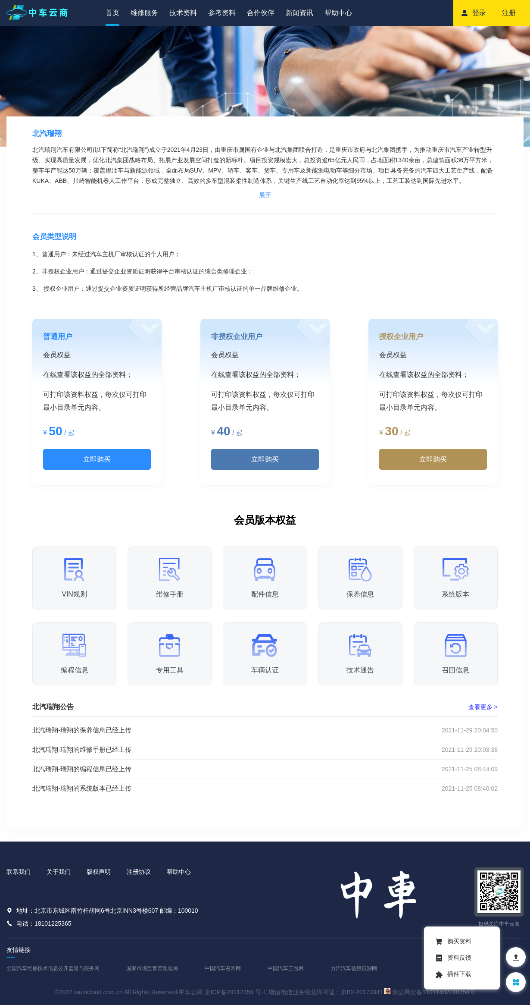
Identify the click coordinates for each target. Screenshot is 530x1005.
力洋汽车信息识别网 (353, 968)
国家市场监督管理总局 (152, 968)
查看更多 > (483, 707)
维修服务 (144, 12)
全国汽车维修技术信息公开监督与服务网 (53, 968)
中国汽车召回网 (223, 968)
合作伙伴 (260, 12)
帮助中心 (338, 12)
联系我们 (18, 871)
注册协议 (139, 871)
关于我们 (59, 871)
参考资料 (222, 12)
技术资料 (183, 12)
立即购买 (97, 459)
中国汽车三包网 (286, 968)
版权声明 (99, 871)
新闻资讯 (299, 12)
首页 (112, 12)
